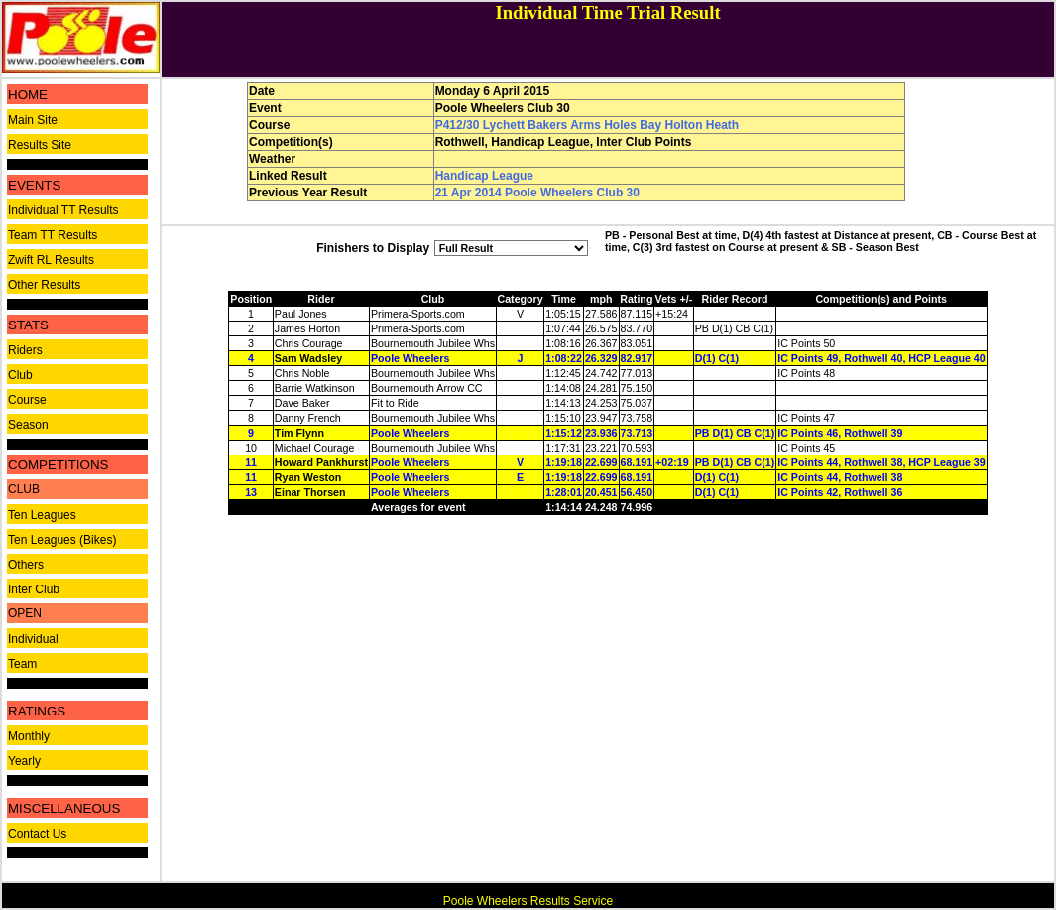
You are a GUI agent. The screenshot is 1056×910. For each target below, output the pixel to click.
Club (20, 375)
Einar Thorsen (310, 492)
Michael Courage (315, 448)
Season (28, 425)
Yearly (24, 761)
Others (26, 565)
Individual (33, 639)
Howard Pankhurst (321, 462)
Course (27, 400)
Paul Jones (301, 314)
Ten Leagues (42, 515)
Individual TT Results (63, 210)
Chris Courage (309, 343)
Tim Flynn (299, 433)
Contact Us (37, 834)
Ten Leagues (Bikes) (62, 540)
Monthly (29, 736)
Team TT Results (52, 235)
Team (22, 664)
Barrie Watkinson (315, 388)
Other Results (44, 285)
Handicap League (484, 176)
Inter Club (33, 589)
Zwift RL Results (51, 260)
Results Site (39, 145)
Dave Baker (302, 403)
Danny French (308, 418)
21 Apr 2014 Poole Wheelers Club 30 (537, 192)
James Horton (307, 328)
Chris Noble (302, 373)
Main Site (33, 120)
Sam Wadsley (308, 358)
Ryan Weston (308, 477)
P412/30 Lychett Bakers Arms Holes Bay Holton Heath (587, 125)
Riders (25, 350)
